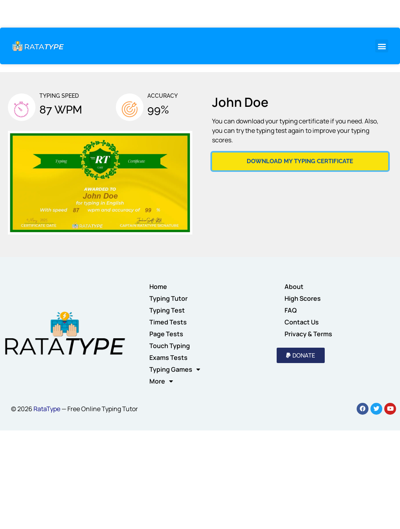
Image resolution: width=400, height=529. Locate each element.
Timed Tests (168, 322)
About (294, 286)
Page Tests (166, 334)
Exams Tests (168, 357)
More (161, 381)
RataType (46, 408)
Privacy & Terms (308, 334)
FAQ (291, 310)
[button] (381, 45)
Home (158, 286)
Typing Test (167, 310)
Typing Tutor (168, 298)
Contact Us (302, 322)
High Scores (303, 298)
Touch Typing (169, 345)
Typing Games (174, 369)
